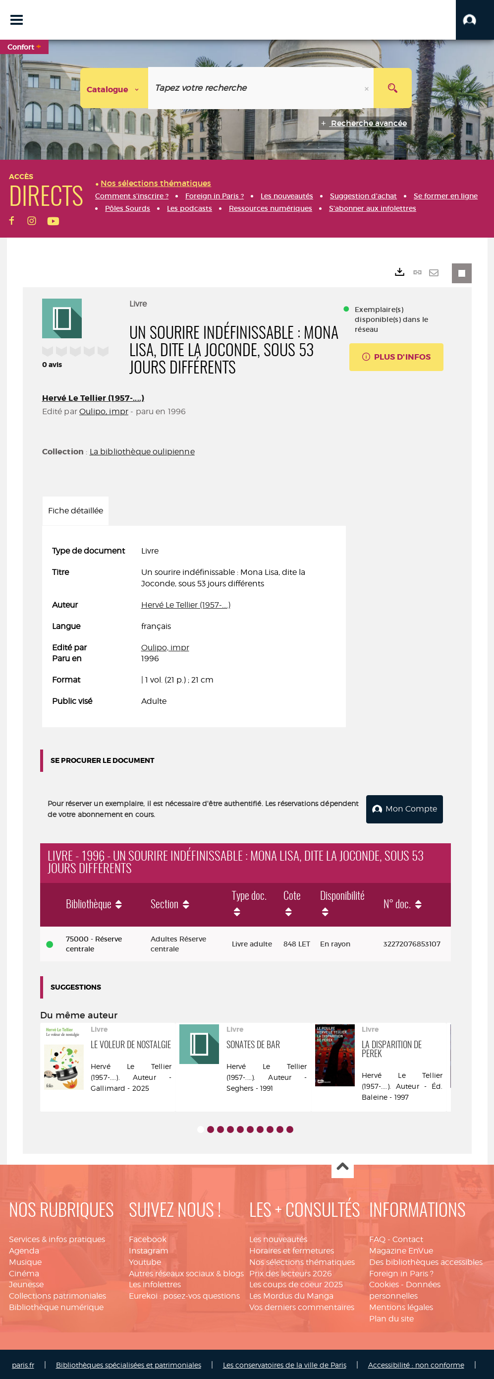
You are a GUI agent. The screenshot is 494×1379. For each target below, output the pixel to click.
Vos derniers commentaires (301, 1305)
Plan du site (391, 1316)
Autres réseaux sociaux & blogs (186, 1271)
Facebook (147, 1237)
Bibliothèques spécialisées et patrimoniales (128, 1363)
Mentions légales (401, 1305)
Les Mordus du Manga (291, 1294)
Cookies (384, 1283)
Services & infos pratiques (57, 1237)
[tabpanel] (194, 626)
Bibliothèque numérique (56, 1305)
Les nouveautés (278, 1237)
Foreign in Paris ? (401, 1271)
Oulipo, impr (103, 411)
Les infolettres (155, 1283)
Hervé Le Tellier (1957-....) (93, 398)
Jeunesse (26, 1283)
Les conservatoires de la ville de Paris (284, 1363)
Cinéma (24, 1271)
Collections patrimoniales (57, 1294)
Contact (407, 1237)
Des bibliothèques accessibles (426, 1260)
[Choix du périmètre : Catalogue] (114, 88)
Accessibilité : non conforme (416, 1363)
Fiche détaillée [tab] (75, 510)
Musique (25, 1260)
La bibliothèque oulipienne (142, 451)
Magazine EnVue (401, 1249)
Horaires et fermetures (291, 1249)
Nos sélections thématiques (302, 1260)
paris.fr (23, 1363)
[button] (475, 20)
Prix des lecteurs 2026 (290, 1271)
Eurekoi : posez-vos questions (184, 1294)
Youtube (145, 1260)
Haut (342, 1165)
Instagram (148, 1249)
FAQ (377, 1237)
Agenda (24, 1249)
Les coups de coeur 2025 (296, 1283)
